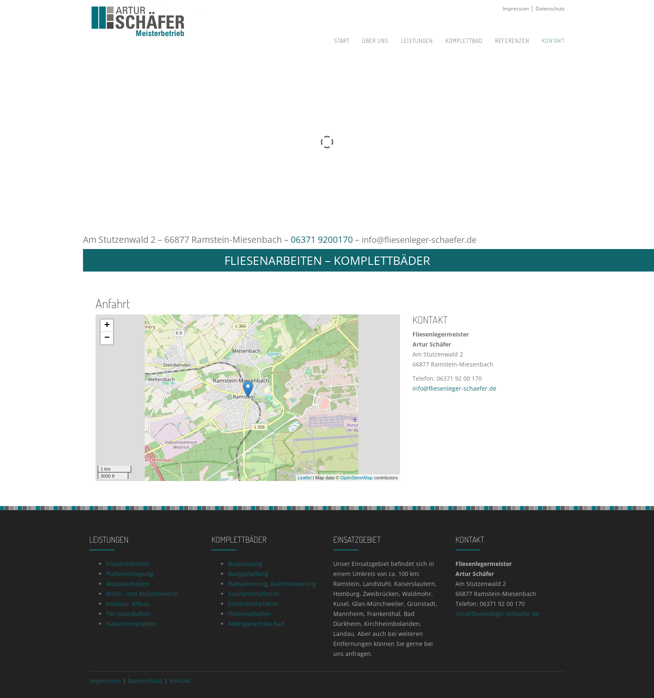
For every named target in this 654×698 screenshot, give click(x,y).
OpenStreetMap (356, 477)
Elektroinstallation (253, 603)
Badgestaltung (248, 573)
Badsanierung (247, 583)
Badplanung (245, 563)
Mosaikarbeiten (127, 583)
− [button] (107, 338)
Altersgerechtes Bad (256, 623)
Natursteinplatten (131, 623)
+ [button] (107, 325)
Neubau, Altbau (128, 603)
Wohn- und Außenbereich (142, 593)
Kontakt (180, 680)
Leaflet (305, 477)
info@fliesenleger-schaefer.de (423, 239)
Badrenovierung (293, 583)
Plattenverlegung (129, 573)
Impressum (516, 8)
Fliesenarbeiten (127, 563)
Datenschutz (550, 8)
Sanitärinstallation (253, 593)
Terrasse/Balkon (128, 613)
